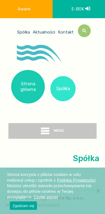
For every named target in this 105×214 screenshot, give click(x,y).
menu (52, 131)
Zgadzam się (23, 206)
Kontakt (66, 32)
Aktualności (44, 32)
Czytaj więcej (46, 196)
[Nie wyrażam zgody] (98, 191)
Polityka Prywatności (76, 180)
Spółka (23, 32)
